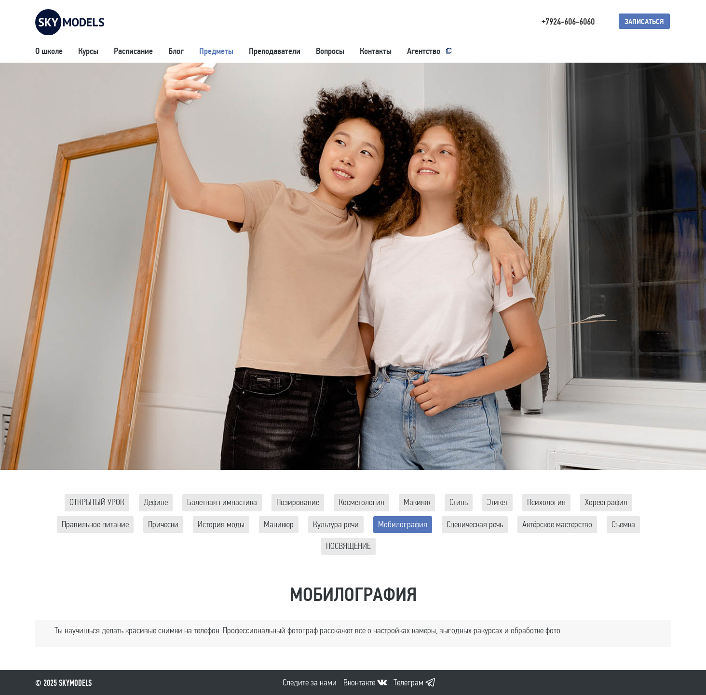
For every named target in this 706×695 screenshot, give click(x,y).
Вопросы (330, 51)
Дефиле (156, 502)
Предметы (216, 51)
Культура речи (336, 525)
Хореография (606, 502)
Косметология (361, 502)
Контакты (376, 51)
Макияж (417, 502)
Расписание (133, 51)
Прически (163, 525)
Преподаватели (274, 51)
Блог (176, 51)
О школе (49, 51)
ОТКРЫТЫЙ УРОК (96, 502)
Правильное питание (95, 525)
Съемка (623, 525)
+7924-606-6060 (568, 21)
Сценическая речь (475, 525)
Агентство (423, 51)
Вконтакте (359, 683)
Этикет (497, 502)
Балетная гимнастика (222, 502)
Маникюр (279, 525)
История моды (221, 525)
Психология (546, 502)
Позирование (297, 502)
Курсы (88, 51)
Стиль (458, 502)
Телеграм (408, 683)
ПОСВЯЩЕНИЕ (348, 546)
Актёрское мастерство (557, 525)
